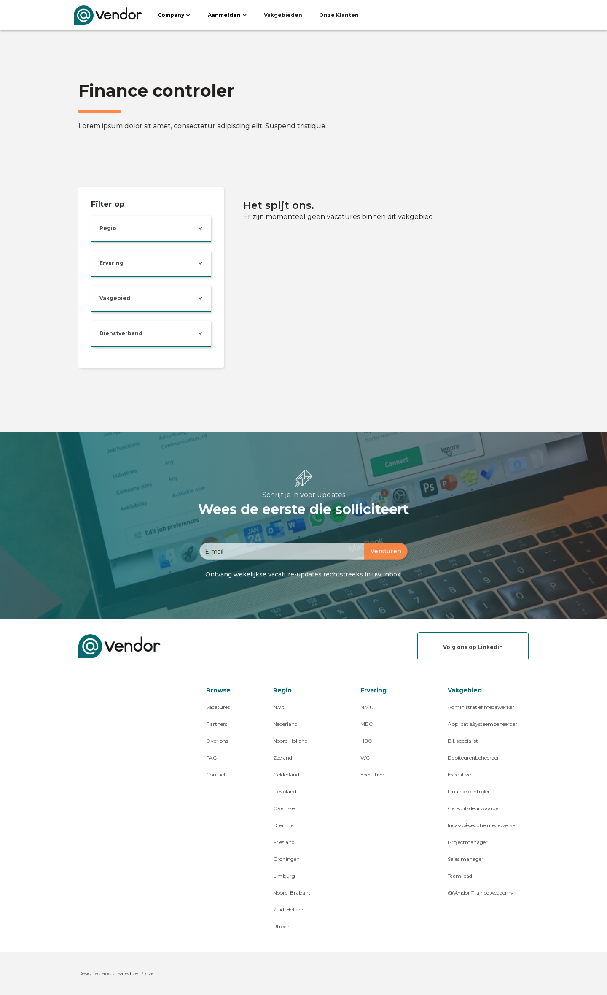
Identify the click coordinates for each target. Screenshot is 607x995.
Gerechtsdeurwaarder (474, 808)
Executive (372, 774)
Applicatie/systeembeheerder (482, 724)
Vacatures (218, 707)
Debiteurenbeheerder (473, 757)
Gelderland (286, 774)
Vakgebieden (283, 15)
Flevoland (284, 791)
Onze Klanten (339, 15)
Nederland (285, 724)
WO (365, 757)
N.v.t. (279, 707)
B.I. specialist (463, 741)
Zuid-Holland (289, 909)
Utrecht (282, 926)
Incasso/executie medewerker (482, 825)
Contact (216, 774)
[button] (174, 15)
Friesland (284, 842)
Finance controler (469, 791)
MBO (366, 724)
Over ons (217, 741)
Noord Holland (290, 741)
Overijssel (284, 808)
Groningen (286, 859)
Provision (151, 973)
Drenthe (283, 825)
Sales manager (465, 859)
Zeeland (282, 757)
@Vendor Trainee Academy (480, 893)
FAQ (212, 757)
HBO (366, 741)
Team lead (460, 876)
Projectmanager (468, 842)
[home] (108, 15)
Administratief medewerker (481, 707)
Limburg (284, 876)
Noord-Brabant (292, 893)
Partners (216, 724)
